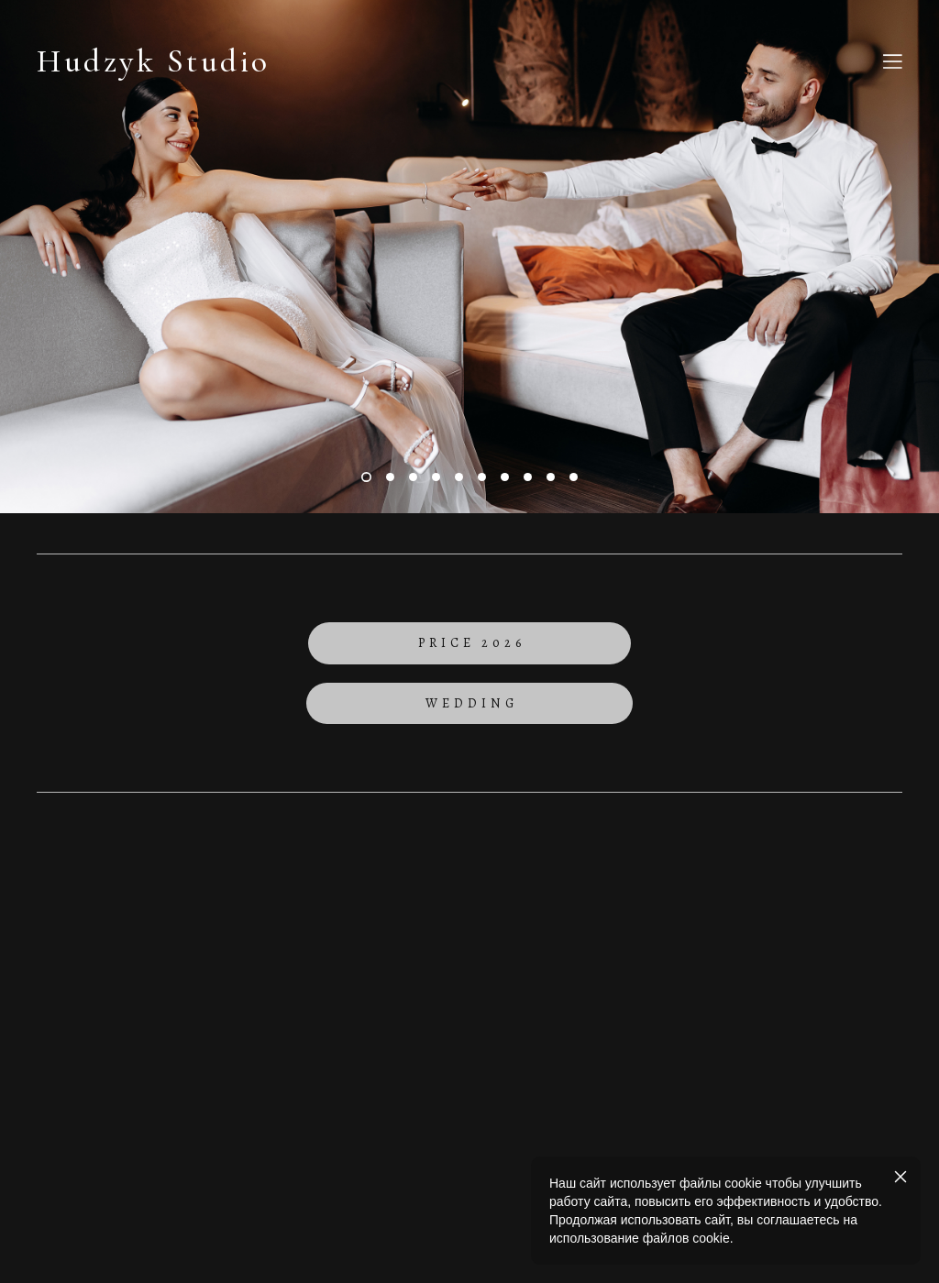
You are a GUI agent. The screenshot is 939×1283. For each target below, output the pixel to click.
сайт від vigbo (469, 1093)
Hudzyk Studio (154, 62)
